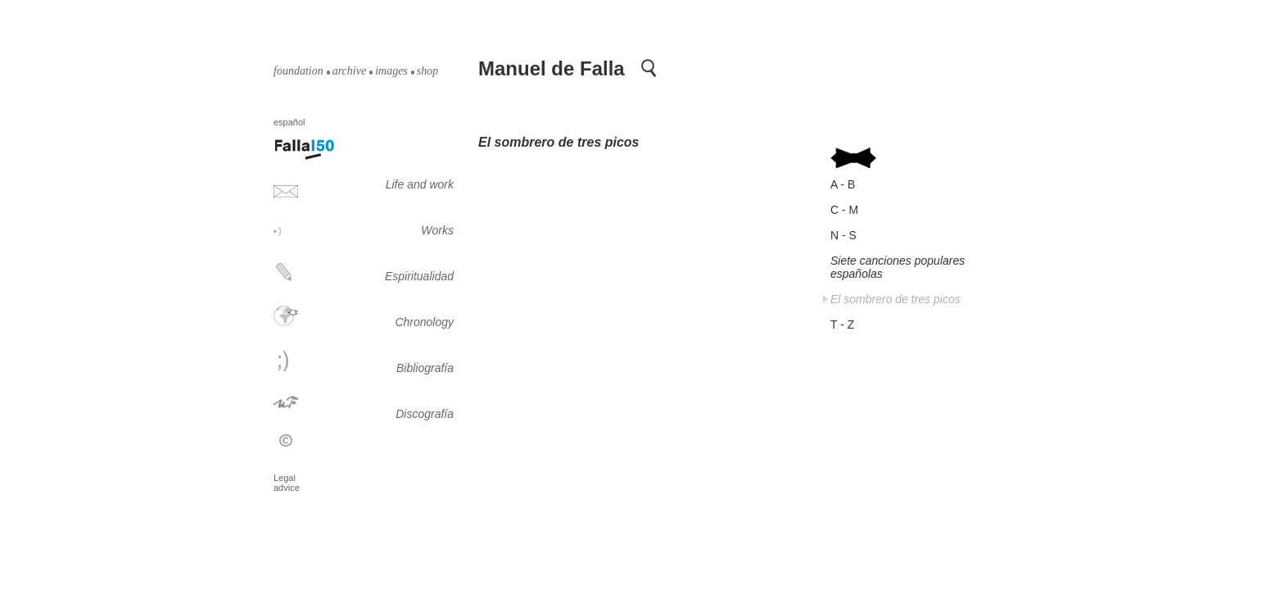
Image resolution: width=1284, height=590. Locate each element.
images (391, 71)
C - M (844, 209)
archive (349, 71)
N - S (843, 235)
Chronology (424, 322)
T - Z (842, 324)
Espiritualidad (419, 276)
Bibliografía (425, 367)
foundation (298, 71)
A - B (842, 184)
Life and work (420, 184)
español (291, 122)
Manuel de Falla (551, 68)
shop (427, 71)
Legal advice (287, 482)
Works (437, 230)
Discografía (425, 413)
